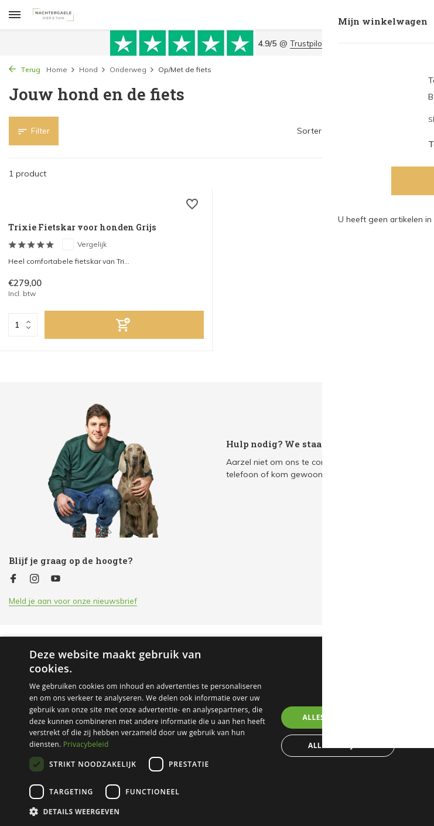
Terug (24, 69)
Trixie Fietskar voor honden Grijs (90, 227)
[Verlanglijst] (188, 207)
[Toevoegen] (124, 326)
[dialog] (217, 731)
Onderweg (132, 69)
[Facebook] (13, 579)
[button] (149, 811)
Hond (92, 69)
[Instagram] (34, 579)
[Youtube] (55, 579)
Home (61, 69)
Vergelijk (91, 245)
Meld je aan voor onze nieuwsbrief (75, 601)
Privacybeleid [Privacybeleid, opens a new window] (86, 744)
